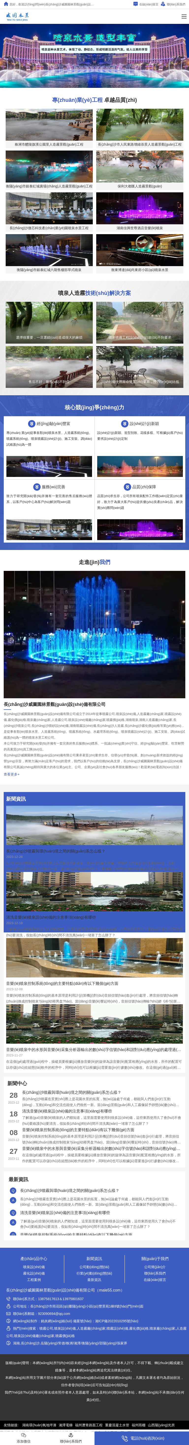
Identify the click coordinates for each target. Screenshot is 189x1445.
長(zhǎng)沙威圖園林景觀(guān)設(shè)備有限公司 (50, 1290)
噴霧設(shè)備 (117, 1328)
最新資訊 (94, 1280)
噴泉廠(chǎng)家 (162, 1328)
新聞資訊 (94, 1259)
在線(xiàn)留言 (145, 3)
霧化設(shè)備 (34, 1273)
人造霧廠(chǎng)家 (91, 1328)
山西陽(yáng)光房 (161, 1425)
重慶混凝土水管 (117, 1425)
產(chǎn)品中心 (33, 1259)
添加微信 (24, 1438)
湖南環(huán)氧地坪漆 (39, 1425)
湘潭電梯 (66, 1425)
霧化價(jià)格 (139, 1328)
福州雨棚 (138, 1425)
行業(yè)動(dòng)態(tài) (94, 1273)
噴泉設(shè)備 (34, 1267)
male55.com (109, 1290)
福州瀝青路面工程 (89, 1425)
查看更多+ (11, 774)
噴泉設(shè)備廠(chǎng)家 (34, 1336)
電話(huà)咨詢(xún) (143, 1438)
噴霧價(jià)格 (65, 1336)
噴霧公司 (46, 1328)
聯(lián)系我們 (173, 3)
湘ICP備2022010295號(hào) (116, 1321)
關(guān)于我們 (155, 1259)
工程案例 (34, 1280)
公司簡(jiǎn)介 (155, 1267)
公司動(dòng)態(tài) (94, 1267)
